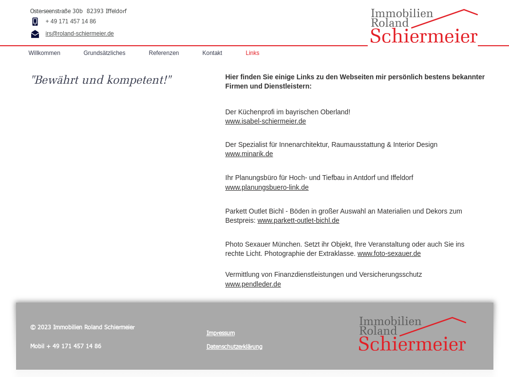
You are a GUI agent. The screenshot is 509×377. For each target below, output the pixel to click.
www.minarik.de (249, 154)
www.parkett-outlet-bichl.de (298, 220)
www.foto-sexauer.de (389, 253)
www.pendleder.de (253, 284)
